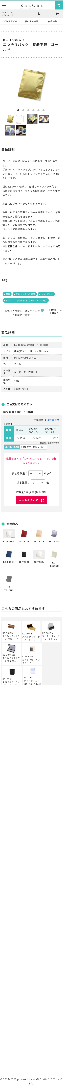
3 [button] (29, 111)
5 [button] (39, 111)
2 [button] (24, 111)
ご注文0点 (6, 15)
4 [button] (34, 111)
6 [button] (44, 111)
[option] (31, 84)
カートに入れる (29, 500)
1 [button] (19, 111)
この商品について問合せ (54, 311)
